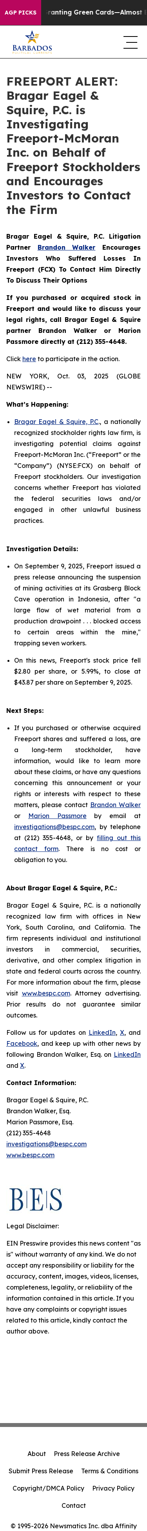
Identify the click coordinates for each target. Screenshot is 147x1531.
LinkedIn (102, 1032)
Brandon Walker (115, 805)
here (29, 359)
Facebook (21, 1043)
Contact (74, 1505)
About (36, 1454)
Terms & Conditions (109, 1471)
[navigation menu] (128, 42)
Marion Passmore (57, 816)
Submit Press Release (41, 1471)
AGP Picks (20, 12)
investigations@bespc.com (54, 827)
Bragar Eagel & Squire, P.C (56, 422)
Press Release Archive (87, 1454)
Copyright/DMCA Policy (48, 1488)
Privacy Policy (113, 1488)
